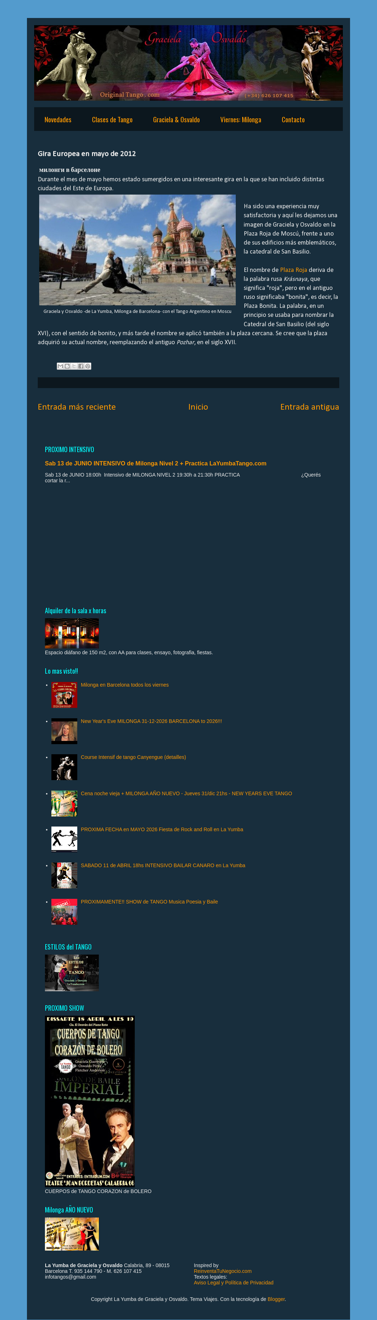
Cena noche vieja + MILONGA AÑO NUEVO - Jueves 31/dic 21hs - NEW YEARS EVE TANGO (186, 793)
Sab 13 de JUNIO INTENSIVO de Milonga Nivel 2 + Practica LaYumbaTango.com (156, 463)
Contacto (293, 119)
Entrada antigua (309, 407)
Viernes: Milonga (240, 119)
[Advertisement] (188, 544)
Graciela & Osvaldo (176, 119)
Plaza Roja (293, 270)
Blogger (276, 1299)
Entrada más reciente (77, 407)
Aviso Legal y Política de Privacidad (234, 1282)
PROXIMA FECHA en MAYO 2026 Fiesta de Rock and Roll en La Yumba (162, 829)
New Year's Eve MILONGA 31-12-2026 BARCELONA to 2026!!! (151, 721)
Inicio (198, 407)
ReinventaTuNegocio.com (223, 1271)
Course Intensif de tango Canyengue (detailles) (133, 757)
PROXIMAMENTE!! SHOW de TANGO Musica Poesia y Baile (149, 902)
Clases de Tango (112, 119)
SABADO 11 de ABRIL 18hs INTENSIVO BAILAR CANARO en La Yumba (163, 865)
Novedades (58, 119)
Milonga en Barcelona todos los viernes (125, 685)
